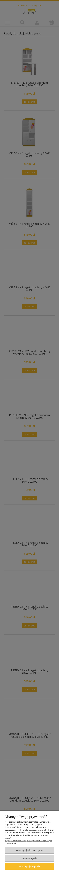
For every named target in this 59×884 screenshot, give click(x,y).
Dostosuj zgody (29, 858)
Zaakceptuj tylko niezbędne (29, 850)
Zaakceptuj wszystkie (29, 866)
